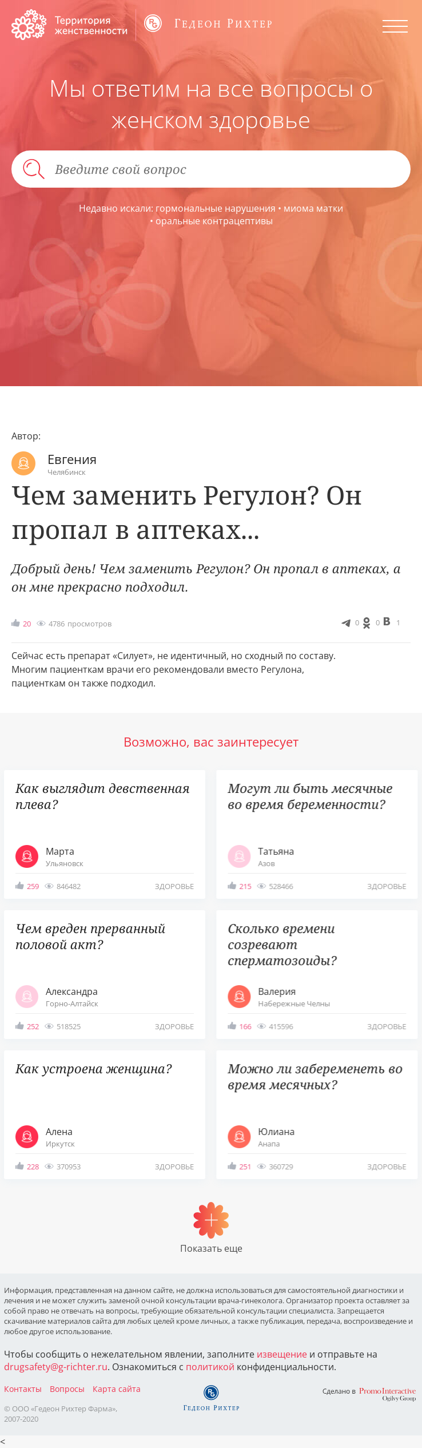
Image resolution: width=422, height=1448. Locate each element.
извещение (282, 1354)
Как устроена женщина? (93, 1068)
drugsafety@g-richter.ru (56, 1366)
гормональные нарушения (216, 208)
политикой (210, 1366)
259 (33, 886)
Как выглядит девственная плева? (102, 796)
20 (27, 623)
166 (245, 1026)
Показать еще (211, 1248)
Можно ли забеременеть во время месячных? (315, 1076)
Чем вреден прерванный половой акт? (90, 936)
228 (33, 1166)
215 (245, 886)
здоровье (174, 886)
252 (33, 1026)
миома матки (313, 208)
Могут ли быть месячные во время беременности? (310, 796)
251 (245, 1166)
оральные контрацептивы (214, 221)
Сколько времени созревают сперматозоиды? (282, 944)
